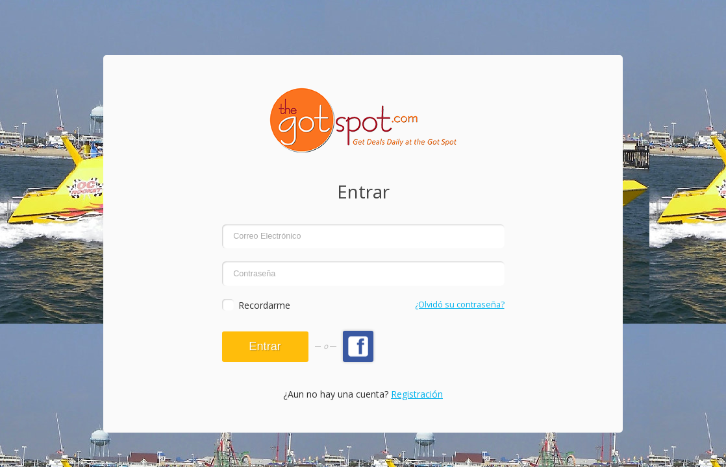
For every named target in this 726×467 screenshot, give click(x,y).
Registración (417, 394)
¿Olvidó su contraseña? (460, 304)
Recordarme (264, 305)
